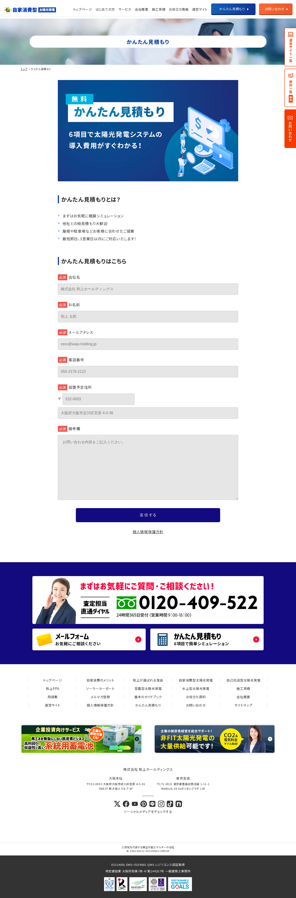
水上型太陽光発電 (196, 688)
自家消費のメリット (100, 680)
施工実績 (159, 9)
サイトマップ (243, 705)
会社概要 (141, 9)
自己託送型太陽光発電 (243, 680)
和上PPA (52, 688)
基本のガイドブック (148, 696)
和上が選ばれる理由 (148, 680)
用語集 (53, 696)
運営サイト (53, 705)
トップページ (82, 9)
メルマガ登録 (100, 696)
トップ (24, 69)
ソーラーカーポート (100, 688)
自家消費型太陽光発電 (196, 680)
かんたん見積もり (232, 8)
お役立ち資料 (196, 696)
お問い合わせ (274, 8)
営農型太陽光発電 (148, 688)
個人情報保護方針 (148, 531)
